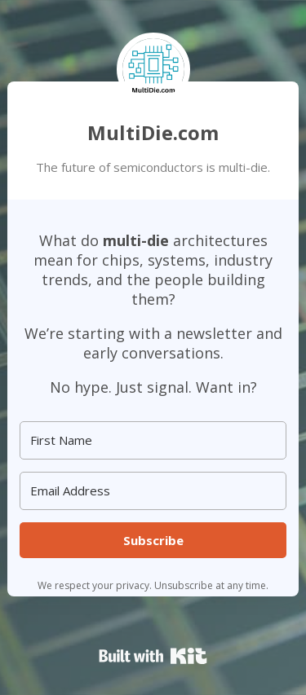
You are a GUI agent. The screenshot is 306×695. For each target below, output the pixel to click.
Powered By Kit (153, 656)
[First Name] (153, 440)
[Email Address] (153, 491)
